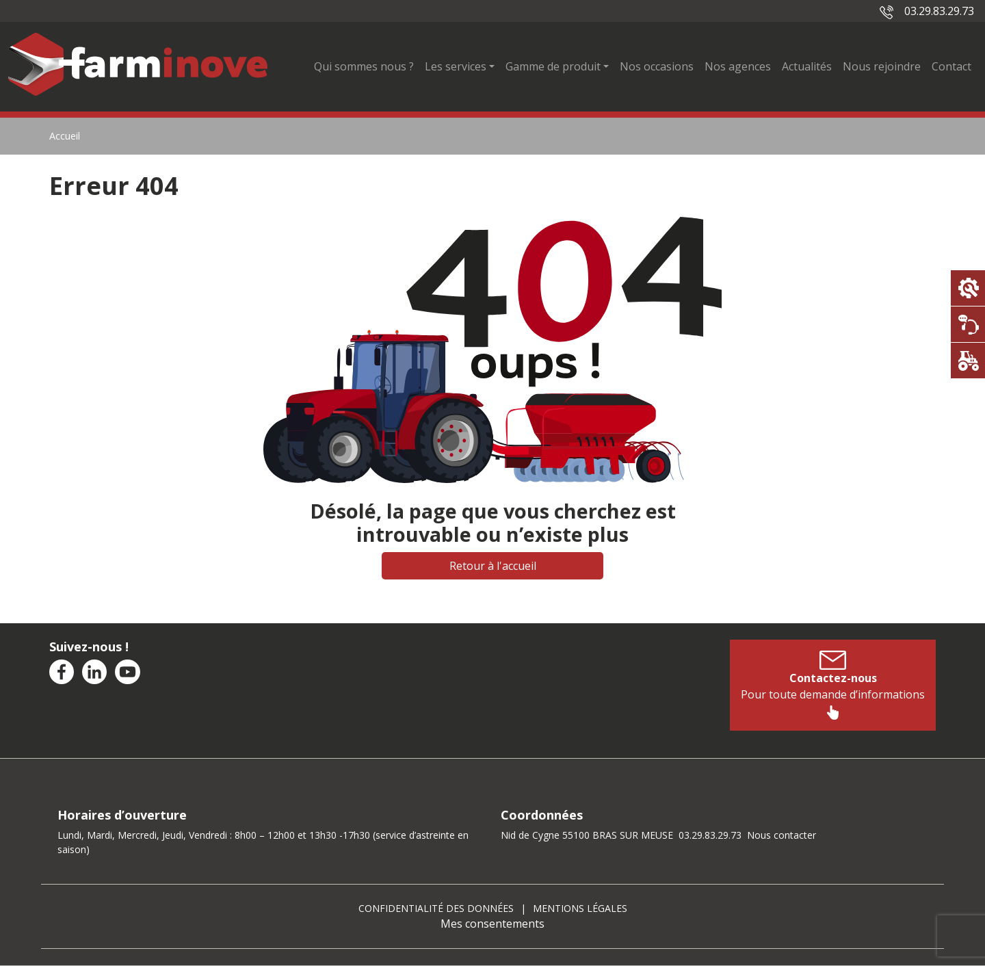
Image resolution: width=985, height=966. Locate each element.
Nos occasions (657, 66)
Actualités (807, 66)
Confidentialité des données (436, 908)
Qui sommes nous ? (364, 66)
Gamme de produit (553, 66)
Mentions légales (580, 908)
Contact (951, 66)
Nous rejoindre (882, 66)
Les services (455, 66)
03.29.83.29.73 (927, 10)
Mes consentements (492, 923)
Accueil (64, 135)
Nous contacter (781, 834)
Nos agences (738, 66)
